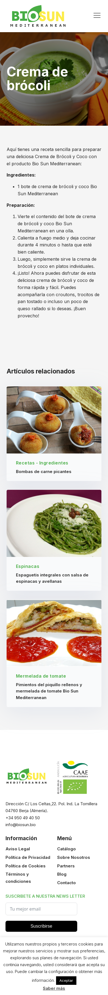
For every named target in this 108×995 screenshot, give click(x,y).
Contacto (66, 882)
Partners (66, 865)
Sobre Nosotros (73, 857)
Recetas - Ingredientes (42, 463)
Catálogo (66, 848)
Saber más (54, 988)
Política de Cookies (25, 865)
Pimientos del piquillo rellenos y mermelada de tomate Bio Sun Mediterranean (49, 691)
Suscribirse (41, 926)
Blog (62, 874)
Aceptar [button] (66, 980)
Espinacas (28, 566)
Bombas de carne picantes (43, 471)
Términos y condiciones (18, 878)
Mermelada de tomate (41, 676)
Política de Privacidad (27, 857)
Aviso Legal (17, 848)
